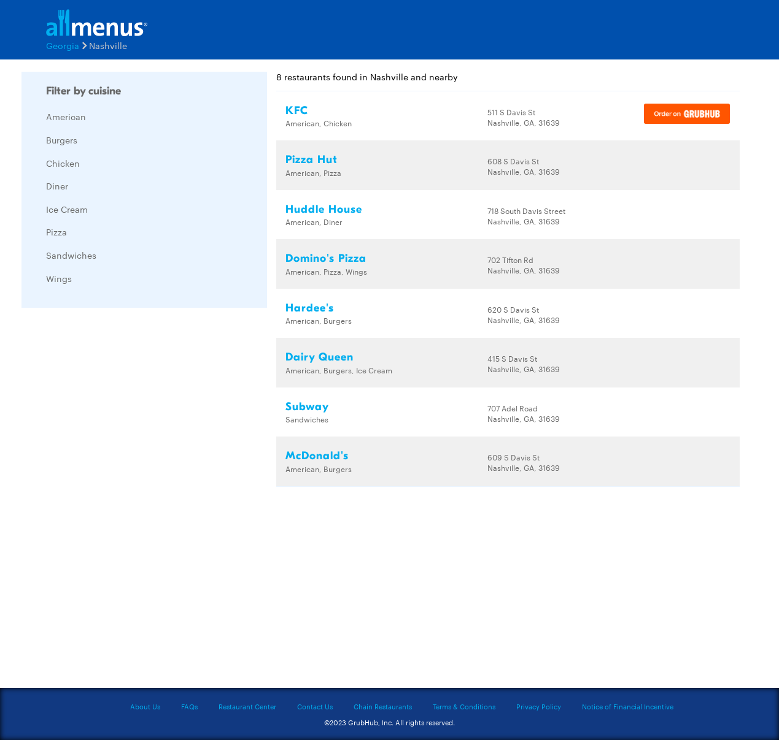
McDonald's (317, 455)
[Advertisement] (113, 501)
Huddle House (323, 209)
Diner (57, 186)
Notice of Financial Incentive (627, 706)
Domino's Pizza (325, 258)
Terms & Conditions (464, 706)
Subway (307, 406)
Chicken (63, 163)
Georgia (62, 45)
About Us (145, 706)
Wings (59, 278)
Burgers (61, 140)
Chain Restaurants (383, 706)
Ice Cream (67, 209)
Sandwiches (71, 255)
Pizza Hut (311, 159)
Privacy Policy (538, 706)
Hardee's (309, 308)
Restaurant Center (247, 706)
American (66, 116)
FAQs (189, 706)
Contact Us (315, 706)
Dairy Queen (319, 357)
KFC (296, 110)
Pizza (56, 232)
